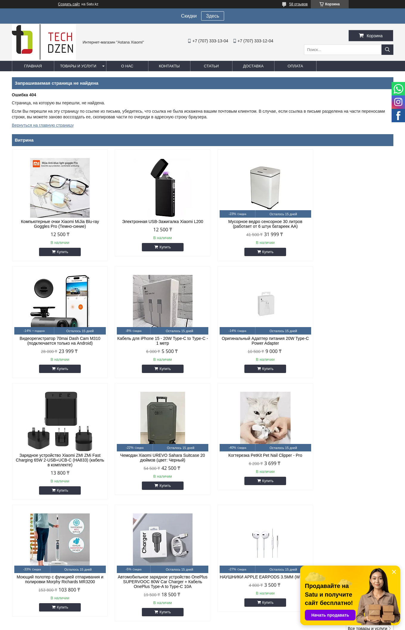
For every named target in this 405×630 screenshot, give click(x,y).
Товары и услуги (78, 66)
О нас (127, 66)
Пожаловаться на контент (237, 624)
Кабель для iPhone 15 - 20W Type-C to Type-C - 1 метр (57, 341)
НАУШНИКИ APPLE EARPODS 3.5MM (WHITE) (348, 462)
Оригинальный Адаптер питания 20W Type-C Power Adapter (154, 341)
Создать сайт (69, 4)
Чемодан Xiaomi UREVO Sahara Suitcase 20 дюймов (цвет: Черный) (347, 341)
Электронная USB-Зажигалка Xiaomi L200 (154, 221)
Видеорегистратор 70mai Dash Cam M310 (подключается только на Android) (348, 224)
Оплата (295, 66)
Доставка (253, 66)
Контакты (169, 66)
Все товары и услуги (367, 511)
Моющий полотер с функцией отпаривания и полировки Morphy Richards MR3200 (153, 462)
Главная (33, 66)
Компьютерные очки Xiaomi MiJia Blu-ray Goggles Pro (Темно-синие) (57, 224)
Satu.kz (228, 619)
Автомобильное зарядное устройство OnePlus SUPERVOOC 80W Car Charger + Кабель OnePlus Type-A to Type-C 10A (250, 465)
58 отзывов (298, 4)
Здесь (212, 15)
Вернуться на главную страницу (43, 125)
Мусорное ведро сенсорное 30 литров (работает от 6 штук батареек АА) (251, 224)
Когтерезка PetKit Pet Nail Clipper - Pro (57, 460)
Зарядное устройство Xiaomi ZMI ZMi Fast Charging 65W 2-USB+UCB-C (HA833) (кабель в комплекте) (250, 343)
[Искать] (387, 49)
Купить (59, 252)
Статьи (211, 66)
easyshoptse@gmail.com (235, 559)
